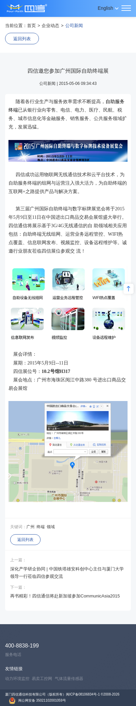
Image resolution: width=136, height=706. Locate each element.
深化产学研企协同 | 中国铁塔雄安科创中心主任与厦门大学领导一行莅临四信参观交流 (67, 572)
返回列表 (22, 38)
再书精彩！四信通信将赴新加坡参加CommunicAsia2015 (65, 595)
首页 (31, 25)
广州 (30, 526)
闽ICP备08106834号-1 (83, 694)
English (105, 8)
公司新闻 (74, 25)
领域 (51, 526)
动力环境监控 (17, 678)
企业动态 (50, 25)
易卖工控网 (42, 678)
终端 (41, 526)
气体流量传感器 (69, 678)
